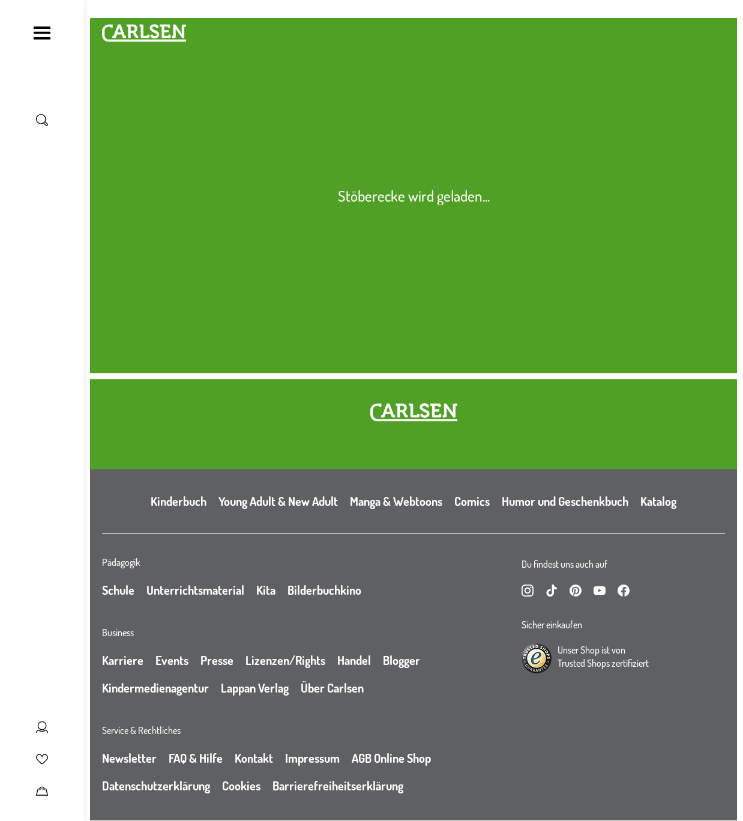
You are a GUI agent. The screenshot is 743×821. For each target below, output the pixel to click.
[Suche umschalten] (42, 120)
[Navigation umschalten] (42, 33)
